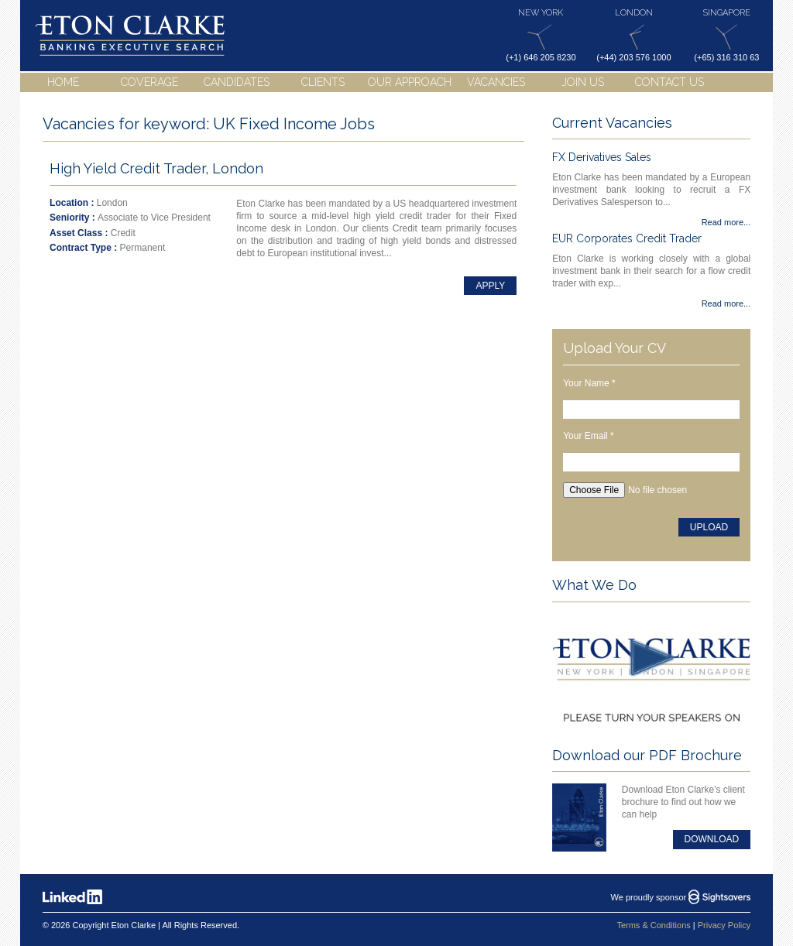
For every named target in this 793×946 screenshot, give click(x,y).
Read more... (726, 222)
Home (63, 82)
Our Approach (409, 82)
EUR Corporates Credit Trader (627, 238)
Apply (490, 285)
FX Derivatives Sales (601, 157)
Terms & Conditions (653, 925)
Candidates (236, 82)
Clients (323, 82)
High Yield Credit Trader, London (156, 168)
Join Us (582, 82)
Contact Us (669, 82)
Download (712, 839)
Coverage (149, 82)
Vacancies (496, 82)
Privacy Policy (724, 925)
